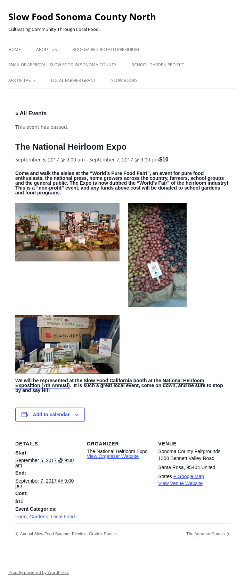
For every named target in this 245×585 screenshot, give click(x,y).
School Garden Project (158, 65)
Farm (21, 516)
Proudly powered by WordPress (38, 572)
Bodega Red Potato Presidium (105, 49)
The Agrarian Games (206, 534)
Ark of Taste (22, 80)
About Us (46, 49)
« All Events (31, 113)
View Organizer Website (113, 456)
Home (14, 49)
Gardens (38, 516)
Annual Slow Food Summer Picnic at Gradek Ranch (67, 534)
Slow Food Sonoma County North (82, 16)
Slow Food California (108, 380)
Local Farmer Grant (73, 80)
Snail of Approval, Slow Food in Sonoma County (62, 65)
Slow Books (124, 80)
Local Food (63, 516)
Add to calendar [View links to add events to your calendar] (51, 414)
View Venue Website (180, 483)
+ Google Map (188, 476)
